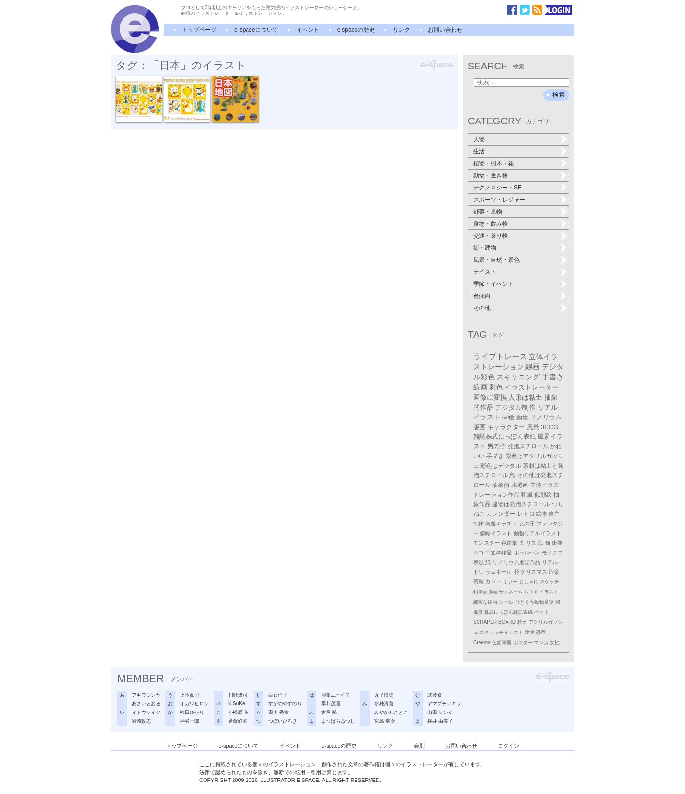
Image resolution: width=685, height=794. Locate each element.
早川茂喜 (331, 703)
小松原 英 (238, 712)
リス (531, 543)
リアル (550, 562)
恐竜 (541, 632)
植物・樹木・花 (493, 163)
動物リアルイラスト (538, 533)
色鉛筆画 (501, 642)
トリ (478, 572)
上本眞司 (189, 695)
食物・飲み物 (490, 223)
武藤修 (434, 695)
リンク (401, 30)
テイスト (484, 272)
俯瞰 (478, 581)
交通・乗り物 (490, 235)
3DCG (549, 427)
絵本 (542, 514)
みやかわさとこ (391, 712)
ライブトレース (500, 356)
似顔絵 (543, 494)
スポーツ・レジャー (499, 199)
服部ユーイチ (335, 695)
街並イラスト (501, 523)
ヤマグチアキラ (444, 703)
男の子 (496, 446)
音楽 (553, 572)
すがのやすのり (285, 703)
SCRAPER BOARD (494, 622)
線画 (532, 367)
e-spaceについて (256, 30)
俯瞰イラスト (496, 533)
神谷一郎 (189, 721)
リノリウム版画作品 (516, 562)
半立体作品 (498, 552)
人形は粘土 (525, 397)
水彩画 (520, 485)
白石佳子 (278, 695)
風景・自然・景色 (496, 259)
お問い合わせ (445, 30)
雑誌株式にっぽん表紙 (504, 436)
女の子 (527, 523)
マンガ (541, 642)
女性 (555, 642)
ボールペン (527, 552)
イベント (307, 30)
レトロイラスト (542, 591)
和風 (527, 494)
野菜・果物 (487, 211)
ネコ (478, 552)
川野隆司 (237, 695)
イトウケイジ (146, 712)
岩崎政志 (141, 721)
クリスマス (534, 572)
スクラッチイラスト (501, 632)
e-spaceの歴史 (356, 30)
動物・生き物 (490, 175)
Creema (482, 642)
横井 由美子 (440, 721)
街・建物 (484, 247)
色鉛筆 (509, 543)
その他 (482, 308)
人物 (479, 139)
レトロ (525, 514)
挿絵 (508, 417)
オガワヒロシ (194, 703)
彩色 (496, 387)
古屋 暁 (329, 712)
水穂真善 (384, 703)
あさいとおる (146, 703)
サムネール (498, 572)
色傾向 (482, 296)
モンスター (486, 543)
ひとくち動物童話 (534, 602)
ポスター (523, 642)
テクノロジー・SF (497, 187)
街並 (557, 543)
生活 (479, 151)
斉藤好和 (237, 721)
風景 (533, 427)
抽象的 (500, 485)
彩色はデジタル (500, 465)
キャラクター (506, 427)
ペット (541, 612)
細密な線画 (485, 602)
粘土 (522, 622)
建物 (529, 632)
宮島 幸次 (384, 721)
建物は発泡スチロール (521, 504)
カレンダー (500, 514)
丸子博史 (384, 695)
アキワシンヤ (146, 695)
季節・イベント (493, 284)
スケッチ (549, 581)
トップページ (199, 30)
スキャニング (518, 377)
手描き (495, 456)
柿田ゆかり (192, 712)
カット (493, 581)
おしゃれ (528, 581)
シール (506, 602)
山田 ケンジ (440, 712)
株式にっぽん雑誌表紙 (508, 612)
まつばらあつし (338, 721)
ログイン (508, 746)
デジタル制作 (515, 407)
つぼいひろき (282, 721)
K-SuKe (236, 703)
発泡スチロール (528, 446)
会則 (419, 746)
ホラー (510, 581)
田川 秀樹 (278, 712)
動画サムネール (506, 591)
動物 (522, 417)
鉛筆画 (480, 591)
